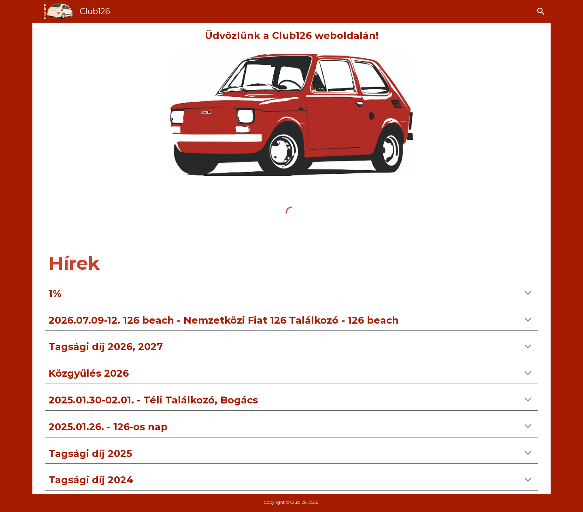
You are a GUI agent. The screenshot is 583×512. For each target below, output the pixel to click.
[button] (541, 11)
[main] (291, 36)
